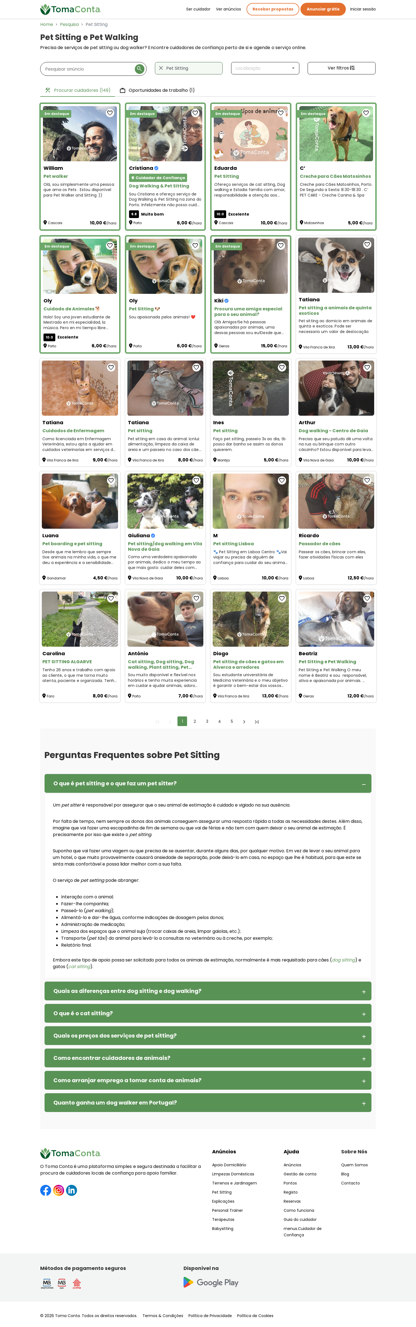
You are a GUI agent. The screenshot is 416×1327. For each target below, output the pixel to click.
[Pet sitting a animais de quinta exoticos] (336, 265)
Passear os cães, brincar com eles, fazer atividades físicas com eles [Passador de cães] (332, 554)
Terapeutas (223, 1219)
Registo (291, 1192)
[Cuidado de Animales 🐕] (80, 266)
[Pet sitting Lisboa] (251, 501)
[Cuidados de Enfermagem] (80, 388)
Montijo (224, 460)
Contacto (350, 1183)
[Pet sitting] (165, 388)
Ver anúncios (228, 9)
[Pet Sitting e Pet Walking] (336, 619)
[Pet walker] (80, 133)
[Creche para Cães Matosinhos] (336, 133)
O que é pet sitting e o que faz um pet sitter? (115, 783)
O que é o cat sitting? (83, 1013)
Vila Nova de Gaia (318, 460)
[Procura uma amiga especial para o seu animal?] (251, 266)
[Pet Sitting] (251, 133)
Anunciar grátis (323, 9)
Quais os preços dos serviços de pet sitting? (115, 1035)
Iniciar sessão (363, 9)
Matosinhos (314, 223)
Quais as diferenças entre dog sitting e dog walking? (127, 991)
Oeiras (224, 346)
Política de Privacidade (210, 1315)
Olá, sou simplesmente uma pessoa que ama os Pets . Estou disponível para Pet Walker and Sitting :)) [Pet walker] (78, 190)
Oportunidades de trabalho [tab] (157, 90)
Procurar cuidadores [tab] (78, 90)
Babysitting (222, 1228)
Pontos (290, 1183)
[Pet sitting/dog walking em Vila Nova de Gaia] (165, 501)
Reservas (292, 1201)
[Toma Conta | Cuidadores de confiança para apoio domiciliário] (70, 9)
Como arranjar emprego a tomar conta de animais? (127, 1080)
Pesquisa (69, 24)
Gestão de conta (300, 1174)
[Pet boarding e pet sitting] (80, 501)
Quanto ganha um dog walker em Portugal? (115, 1102)
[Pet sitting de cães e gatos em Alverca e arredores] (251, 619)
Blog (345, 1174)
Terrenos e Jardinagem (234, 1183)
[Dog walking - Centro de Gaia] (336, 388)
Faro (50, 696)
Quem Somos (354, 1165)
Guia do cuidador (300, 1219)
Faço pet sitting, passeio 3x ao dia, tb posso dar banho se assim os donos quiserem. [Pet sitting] (249, 444)
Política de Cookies (255, 1315)
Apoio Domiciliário (229, 1165)
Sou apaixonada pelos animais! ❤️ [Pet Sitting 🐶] (162, 317)
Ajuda (291, 1151)
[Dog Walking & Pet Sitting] (165, 133)
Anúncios (224, 1151)
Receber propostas (273, 9)
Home (46, 24)
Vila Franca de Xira (319, 347)
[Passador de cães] (336, 501)
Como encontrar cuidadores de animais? (111, 1058)
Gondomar (56, 578)
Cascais (55, 223)
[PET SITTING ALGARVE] (80, 619)
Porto (137, 223)
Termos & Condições (163, 1315)
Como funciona (299, 1210)
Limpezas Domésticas (233, 1174)
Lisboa (223, 578)
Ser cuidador (198, 9)
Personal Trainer (227, 1210)
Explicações (223, 1201)
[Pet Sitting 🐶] (165, 266)
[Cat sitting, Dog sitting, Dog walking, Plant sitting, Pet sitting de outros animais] (165, 619)
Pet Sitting (222, 1192)
